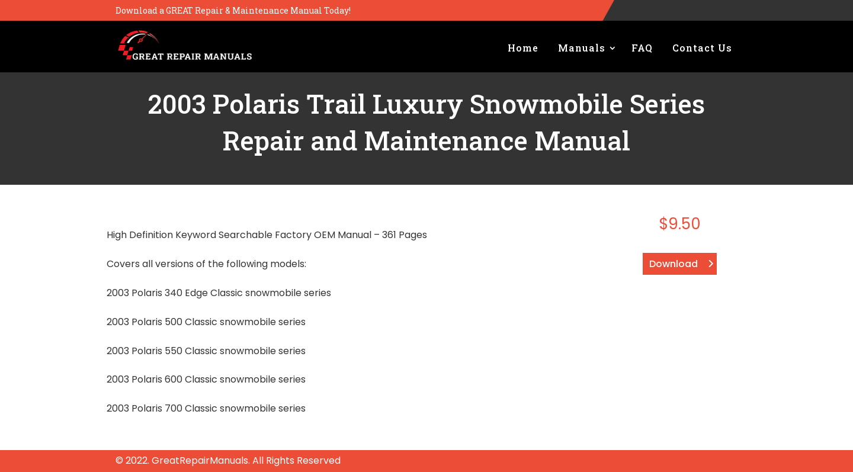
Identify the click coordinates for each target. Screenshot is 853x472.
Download (673, 264)
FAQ (642, 47)
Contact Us (702, 47)
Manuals (581, 47)
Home (523, 47)
